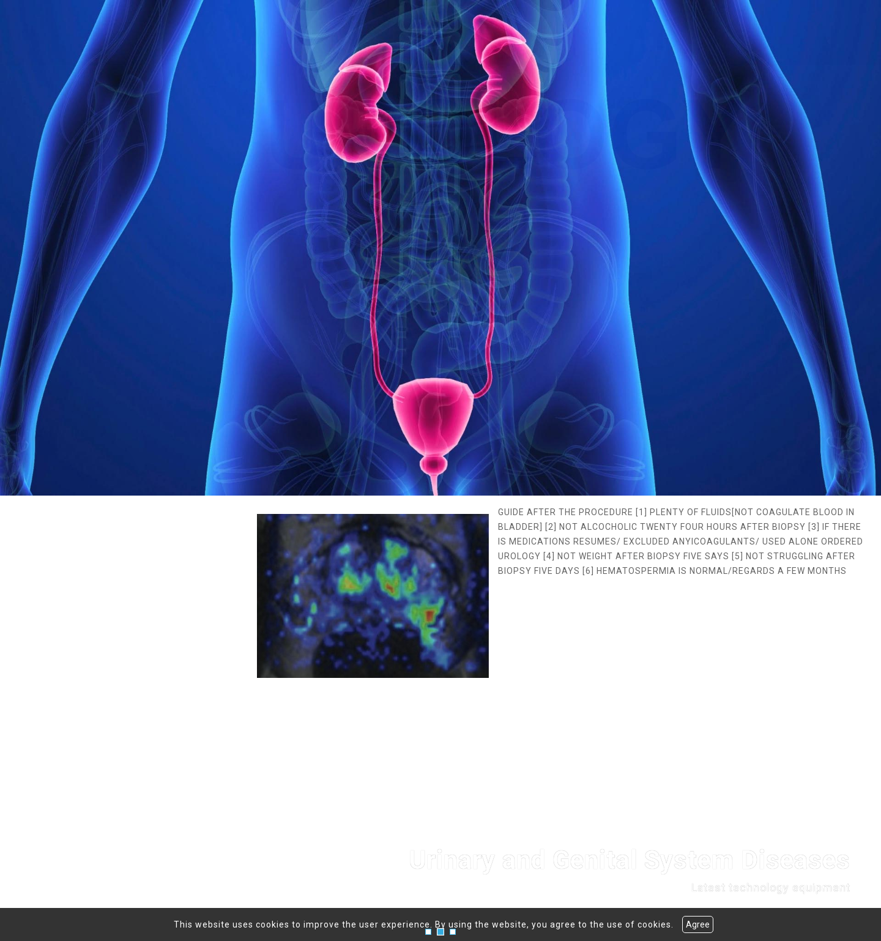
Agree (698, 924)
